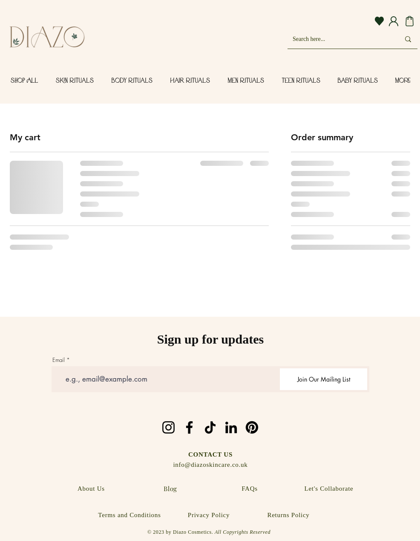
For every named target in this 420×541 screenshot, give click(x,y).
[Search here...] (340, 39)
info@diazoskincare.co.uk (210, 464)
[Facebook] (189, 427)
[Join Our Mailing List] (323, 379)
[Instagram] (168, 427)
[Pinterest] (252, 427)
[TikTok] (210, 427)
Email (58, 360)
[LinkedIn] (231, 427)
